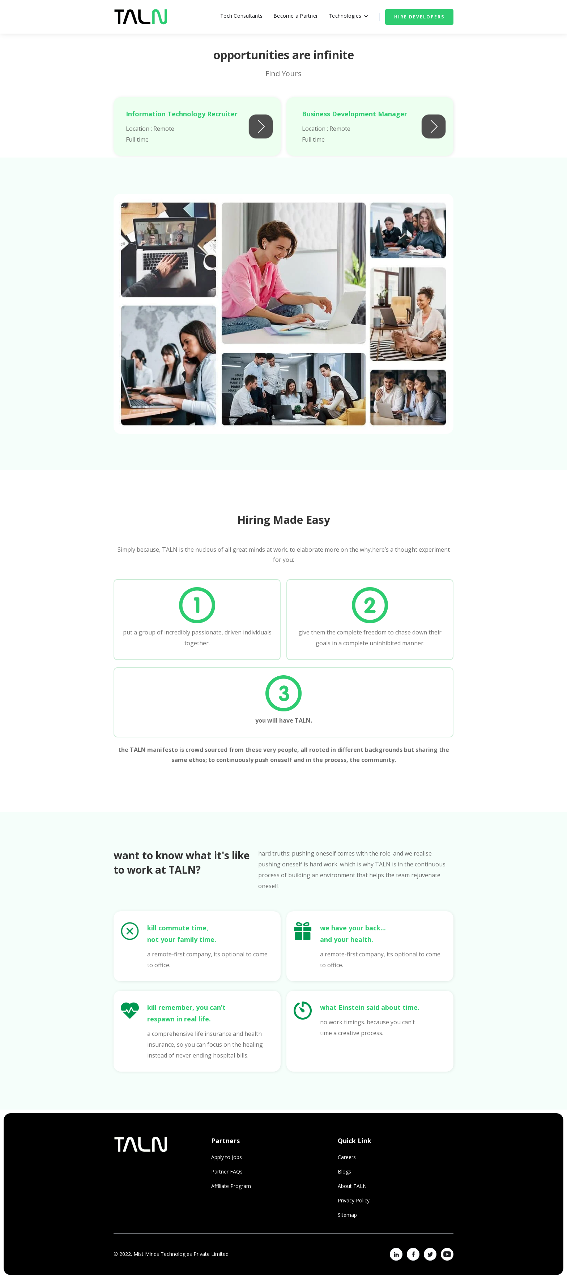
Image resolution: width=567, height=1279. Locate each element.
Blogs (344, 1171)
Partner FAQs (227, 1171)
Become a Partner (295, 15)
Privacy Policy (354, 1200)
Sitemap (347, 1214)
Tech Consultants (241, 15)
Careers (347, 1157)
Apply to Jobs (226, 1157)
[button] (348, 16)
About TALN (352, 1186)
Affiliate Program (231, 1186)
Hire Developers (419, 17)
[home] (141, 16)
